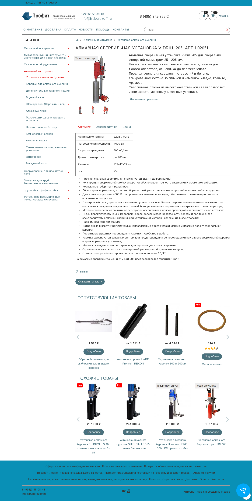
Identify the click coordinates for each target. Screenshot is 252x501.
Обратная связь (172, 479)
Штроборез (33, 157)
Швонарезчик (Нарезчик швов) (45, 104)
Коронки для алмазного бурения (47, 84)
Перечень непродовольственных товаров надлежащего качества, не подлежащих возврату (87, 479)
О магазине (32, 30)
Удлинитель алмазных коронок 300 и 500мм (172, 361)
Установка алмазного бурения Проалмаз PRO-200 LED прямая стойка (172, 444)
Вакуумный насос (37, 164)
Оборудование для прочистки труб (43, 172)
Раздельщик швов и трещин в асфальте (45, 119)
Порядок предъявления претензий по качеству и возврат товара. (147, 473)
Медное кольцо (212, 364)
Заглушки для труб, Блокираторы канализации (41, 182)
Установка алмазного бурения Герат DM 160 (211, 442)
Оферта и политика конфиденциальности (73, 466)
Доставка (53, 30)
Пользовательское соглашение (122, 466)
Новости (86, 30)
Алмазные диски (36, 111)
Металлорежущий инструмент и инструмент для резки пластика (45, 56)
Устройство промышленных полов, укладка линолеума (42, 198)
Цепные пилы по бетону (41, 127)
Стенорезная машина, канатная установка (46, 148)
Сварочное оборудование (40, 65)
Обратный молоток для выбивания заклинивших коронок (93, 363)
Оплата (70, 30)
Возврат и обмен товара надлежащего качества (175, 466)
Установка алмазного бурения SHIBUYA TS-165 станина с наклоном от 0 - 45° (93, 446)
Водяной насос (35, 98)
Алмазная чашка (36, 141)
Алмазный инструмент (98, 40)
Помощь (103, 30)
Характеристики (106, 127)
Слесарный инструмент (39, 48)
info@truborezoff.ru (96, 18)
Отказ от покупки (204, 473)
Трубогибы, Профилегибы (41, 190)
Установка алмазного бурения (136, 40)
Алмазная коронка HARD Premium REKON (133, 361)
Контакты (121, 30)
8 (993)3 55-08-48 (92, 14)
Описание (84, 127)
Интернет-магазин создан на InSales (206, 491)
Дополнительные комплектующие (48, 91)
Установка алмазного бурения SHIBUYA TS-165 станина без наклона (133, 444)
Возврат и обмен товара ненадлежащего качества (70, 473)
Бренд (127, 127)
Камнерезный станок (39, 134)
